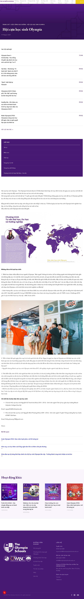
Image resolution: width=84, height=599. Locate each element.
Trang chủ (6, 24)
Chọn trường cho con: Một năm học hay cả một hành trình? (52, 505)
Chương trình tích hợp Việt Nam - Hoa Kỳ (15, 173)
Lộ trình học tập (38, 561)
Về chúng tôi (37, 548)
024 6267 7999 (60, 558)
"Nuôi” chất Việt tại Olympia (7, 83)
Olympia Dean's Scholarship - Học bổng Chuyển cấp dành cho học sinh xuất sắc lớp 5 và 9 (9, 59)
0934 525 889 (60, 549)
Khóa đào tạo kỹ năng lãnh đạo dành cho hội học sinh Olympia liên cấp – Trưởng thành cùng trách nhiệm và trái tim (36, 454)
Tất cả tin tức (7, 129)
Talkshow (59, 579)
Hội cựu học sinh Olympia (36, 24)
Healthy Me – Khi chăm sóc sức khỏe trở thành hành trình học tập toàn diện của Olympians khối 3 (9, 105)
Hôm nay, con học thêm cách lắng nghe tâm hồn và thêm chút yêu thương (23, 447)
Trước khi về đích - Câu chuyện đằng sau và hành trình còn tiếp (9, 505)
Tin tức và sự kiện (38, 569)
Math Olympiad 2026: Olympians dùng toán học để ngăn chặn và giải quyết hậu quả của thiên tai (9, 119)
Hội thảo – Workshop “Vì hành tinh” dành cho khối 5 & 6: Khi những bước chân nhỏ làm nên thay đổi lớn (9, 72)
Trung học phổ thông (9, 168)
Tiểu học (6, 158)
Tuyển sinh (36, 565)
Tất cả (5, 147)
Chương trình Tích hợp (40, 558)
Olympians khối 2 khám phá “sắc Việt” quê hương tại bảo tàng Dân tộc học (9, 93)
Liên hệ (35, 576)
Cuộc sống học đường (18, 24)
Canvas (58, 577)
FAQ (34, 572)
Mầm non (6, 152)
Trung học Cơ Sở (8, 163)
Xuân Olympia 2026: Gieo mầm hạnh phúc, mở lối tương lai (75, 505)
